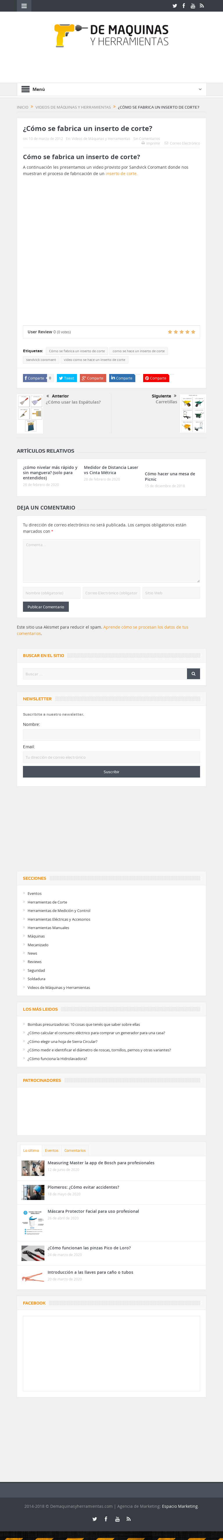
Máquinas (36, 936)
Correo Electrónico (182, 143)
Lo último (31, 1150)
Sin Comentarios (146, 138)
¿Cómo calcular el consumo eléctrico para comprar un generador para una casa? (96, 1032)
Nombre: (31, 724)
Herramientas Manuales (48, 927)
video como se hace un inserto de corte (94, 360)
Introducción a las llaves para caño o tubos (90, 1272)
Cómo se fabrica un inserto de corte (77, 351)
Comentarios (75, 1150)
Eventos (35, 893)
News (32, 953)
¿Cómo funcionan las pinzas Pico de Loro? (89, 1248)
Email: (29, 746)
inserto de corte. (122, 173)
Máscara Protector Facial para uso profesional (93, 1211)
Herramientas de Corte (47, 902)
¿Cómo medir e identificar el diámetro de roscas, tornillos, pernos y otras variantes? (99, 1050)
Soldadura (36, 978)
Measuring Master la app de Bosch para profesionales (101, 1162)
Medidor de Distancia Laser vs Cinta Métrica (111, 470)
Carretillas (166, 402)
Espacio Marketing (180, 1506)
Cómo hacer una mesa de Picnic (170, 476)
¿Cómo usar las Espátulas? (73, 402)
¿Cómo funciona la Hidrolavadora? (57, 1058)
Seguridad (36, 970)
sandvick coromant (41, 360)
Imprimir (150, 143)
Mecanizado (38, 944)
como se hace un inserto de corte (139, 351)
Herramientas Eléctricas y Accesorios (59, 919)
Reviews (35, 961)
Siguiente (164, 396)
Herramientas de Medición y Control (59, 910)
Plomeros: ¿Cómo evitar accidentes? (83, 1187)
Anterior (57, 396)
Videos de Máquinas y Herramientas (101, 138)
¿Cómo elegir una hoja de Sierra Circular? (63, 1041)
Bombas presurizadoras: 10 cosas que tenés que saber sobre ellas (84, 1024)
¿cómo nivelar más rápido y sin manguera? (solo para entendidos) (50, 473)
